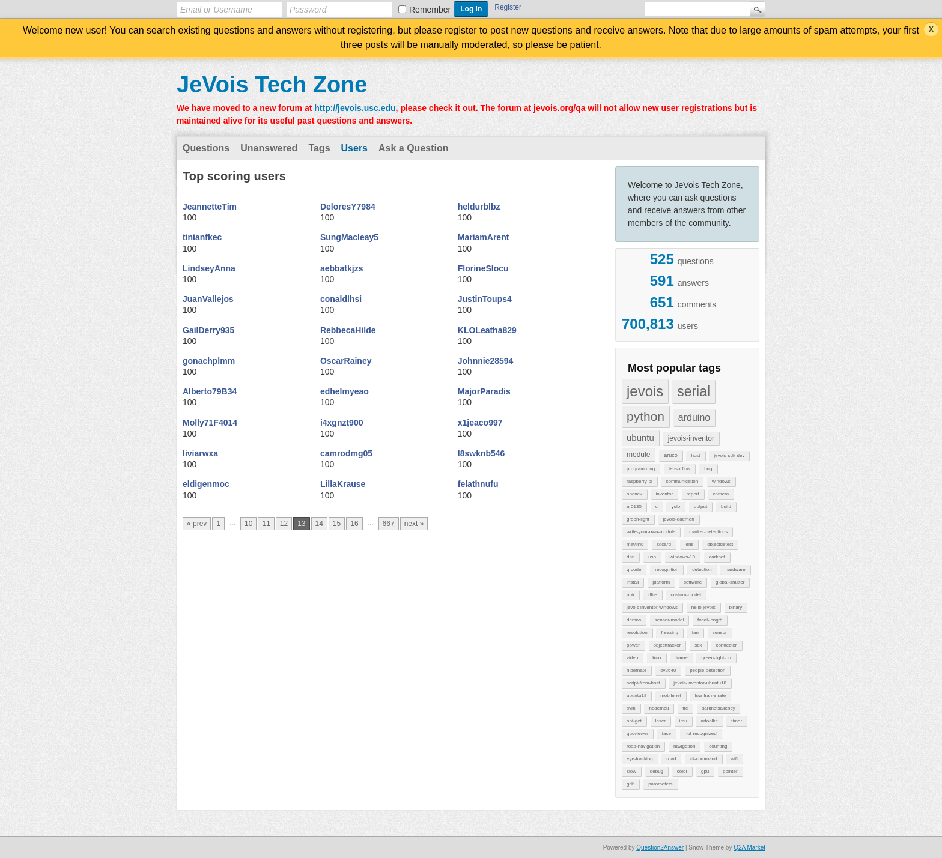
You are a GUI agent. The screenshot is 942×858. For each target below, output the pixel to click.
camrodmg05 (346, 453)
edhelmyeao (344, 391)
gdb (630, 784)
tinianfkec (202, 237)
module (638, 454)
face (666, 733)
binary (736, 607)
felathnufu (478, 484)
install (633, 582)
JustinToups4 (485, 299)
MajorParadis (484, 391)
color (682, 771)
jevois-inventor (691, 438)
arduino (694, 417)
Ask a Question (413, 148)
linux (656, 657)
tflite (652, 594)
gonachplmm (209, 361)
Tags (319, 148)
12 (284, 523)
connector (726, 645)
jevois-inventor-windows (652, 607)
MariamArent (483, 237)
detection (701, 569)
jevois (645, 391)
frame (681, 657)
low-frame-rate (710, 695)
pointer (730, 771)
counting (718, 746)
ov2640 (668, 670)
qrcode (634, 569)
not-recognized (701, 733)
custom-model (686, 594)
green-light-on (716, 657)
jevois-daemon (678, 519)
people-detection (707, 670)
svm (631, 708)
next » (414, 523)
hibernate (636, 670)
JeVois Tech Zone (272, 84)
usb (652, 557)
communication (682, 481)
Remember (430, 9)
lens (689, 544)
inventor (664, 494)
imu (683, 721)
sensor (720, 632)
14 (319, 523)
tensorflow (679, 468)
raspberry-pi (639, 481)
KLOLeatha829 (487, 330)
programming (641, 468)
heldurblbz (479, 206)
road (671, 758)
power (633, 645)
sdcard (664, 544)
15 (337, 523)
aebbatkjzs (341, 268)
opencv (634, 494)
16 (354, 523)
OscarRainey (346, 361)
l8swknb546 (481, 453)
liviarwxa (200, 453)
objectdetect (720, 544)
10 (248, 523)
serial (693, 391)
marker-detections (708, 531)
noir (630, 594)
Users (354, 148)
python (645, 416)
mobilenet (670, 695)
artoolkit (708, 721)
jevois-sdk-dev (729, 455)
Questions (206, 148)
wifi (734, 758)
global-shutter (730, 582)
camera (721, 494)
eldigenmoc (206, 484)
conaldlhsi (341, 299)
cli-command (703, 758)
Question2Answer (660, 847)
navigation (684, 746)
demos (634, 620)
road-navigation (643, 746)
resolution (637, 632)
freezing (669, 632)
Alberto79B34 (210, 391)
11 (266, 523)
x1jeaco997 (480, 422)
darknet (717, 557)
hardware (735, 569)
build (726, 506)
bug (708, 468)
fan (695, 632)
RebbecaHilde (348, 330)
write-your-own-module (651, 531)
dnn (630, 557)
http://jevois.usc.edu (354, 108)
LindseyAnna (209, 268)
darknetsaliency (718, 708)
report (693, 494)
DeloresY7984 (347, 206)
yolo (675, 506)
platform (661, 582)
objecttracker (667, 645)
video (632, 657)
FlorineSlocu (483, 268)
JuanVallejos (208, 299)
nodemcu (659, 708)
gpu (705, 771)
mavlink (635, 544)
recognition (666, 569)
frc (685, 708)
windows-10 (682, 557)
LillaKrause (342, 484)
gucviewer (637, 733)
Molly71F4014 (210, 422)
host (695, 455)
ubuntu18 (636, 695)
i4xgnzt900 (341, 422)
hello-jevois (703, 607)
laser (660, 721)
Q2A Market (749, 847)
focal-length (709, 620)
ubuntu (640, 437)
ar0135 (634, 506)
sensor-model (669, 620)
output (700, 506)
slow (631, 771)
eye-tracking (640, 758)
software (693, 582)
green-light (638, 519)
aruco (671, 455)
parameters (660, 784)
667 (389, 523)
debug (656, 771)
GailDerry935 (208, 330)
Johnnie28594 (486, 361)
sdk (698, 645)
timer (736, 721)
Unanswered (268, 148)
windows (721, 481)
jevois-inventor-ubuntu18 (699, 683)
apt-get (634, 721)
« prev (197, 523)
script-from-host (643, 683)
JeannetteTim (210, 206)
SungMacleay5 (349, 237)
